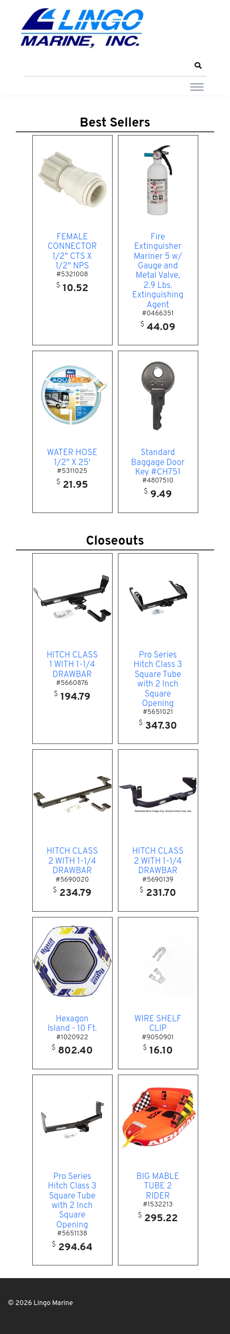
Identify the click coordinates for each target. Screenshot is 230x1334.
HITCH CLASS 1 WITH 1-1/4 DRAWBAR (72, 665)
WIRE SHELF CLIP (157, 1024)
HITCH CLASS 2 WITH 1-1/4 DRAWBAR (72, 861)
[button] (197, 65)
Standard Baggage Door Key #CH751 (158, 463)
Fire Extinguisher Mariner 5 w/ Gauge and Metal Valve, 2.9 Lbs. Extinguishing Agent (157, 271)
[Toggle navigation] (197, 86)
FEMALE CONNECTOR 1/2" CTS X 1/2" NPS (72, 252)
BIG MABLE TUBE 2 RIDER (157, 1187)
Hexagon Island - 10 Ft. (72, 1024)
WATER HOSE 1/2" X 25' (72, 458)
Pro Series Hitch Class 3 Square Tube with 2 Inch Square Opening (157, 679)
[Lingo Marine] (82, 27)
